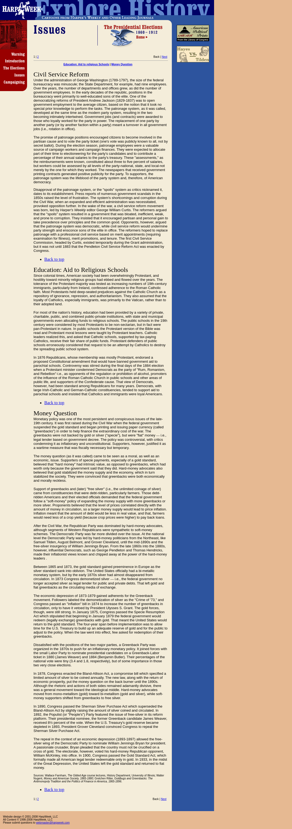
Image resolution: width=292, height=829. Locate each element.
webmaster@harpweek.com (53, 822)
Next (165, 56)
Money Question (121, 64)
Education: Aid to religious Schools (86, 64)
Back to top (54, 259)
